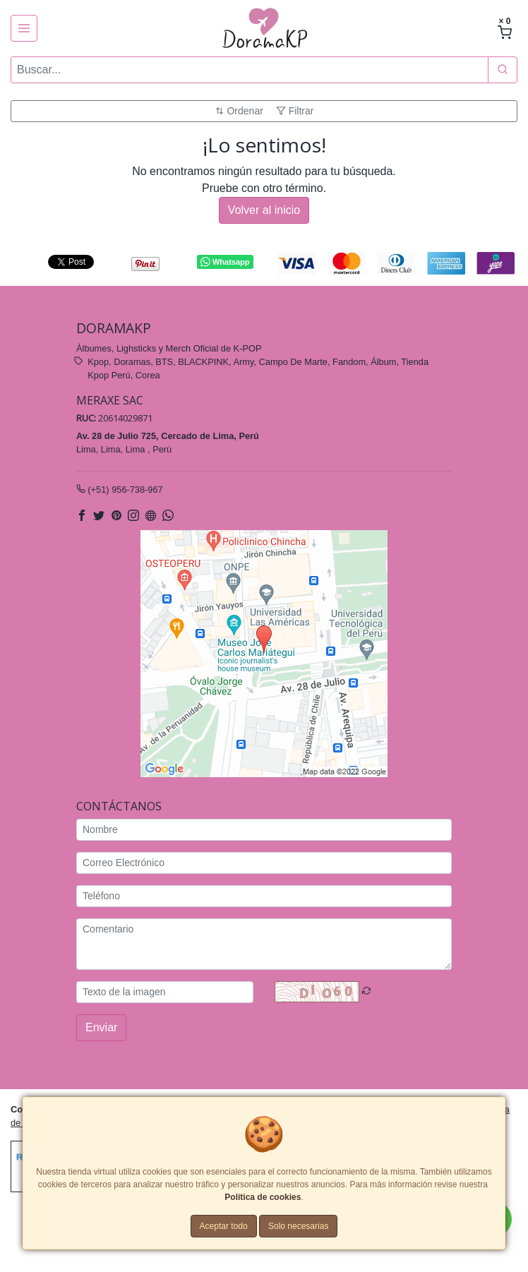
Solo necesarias (298, 1226)
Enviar (101, 1027)
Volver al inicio (264, 210)
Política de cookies (262, 1197)
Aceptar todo (224, 1226)
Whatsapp (224, 262)
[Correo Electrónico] (264, 862)
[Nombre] (264, 829)
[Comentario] (264, 943)
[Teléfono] (264, 895)
